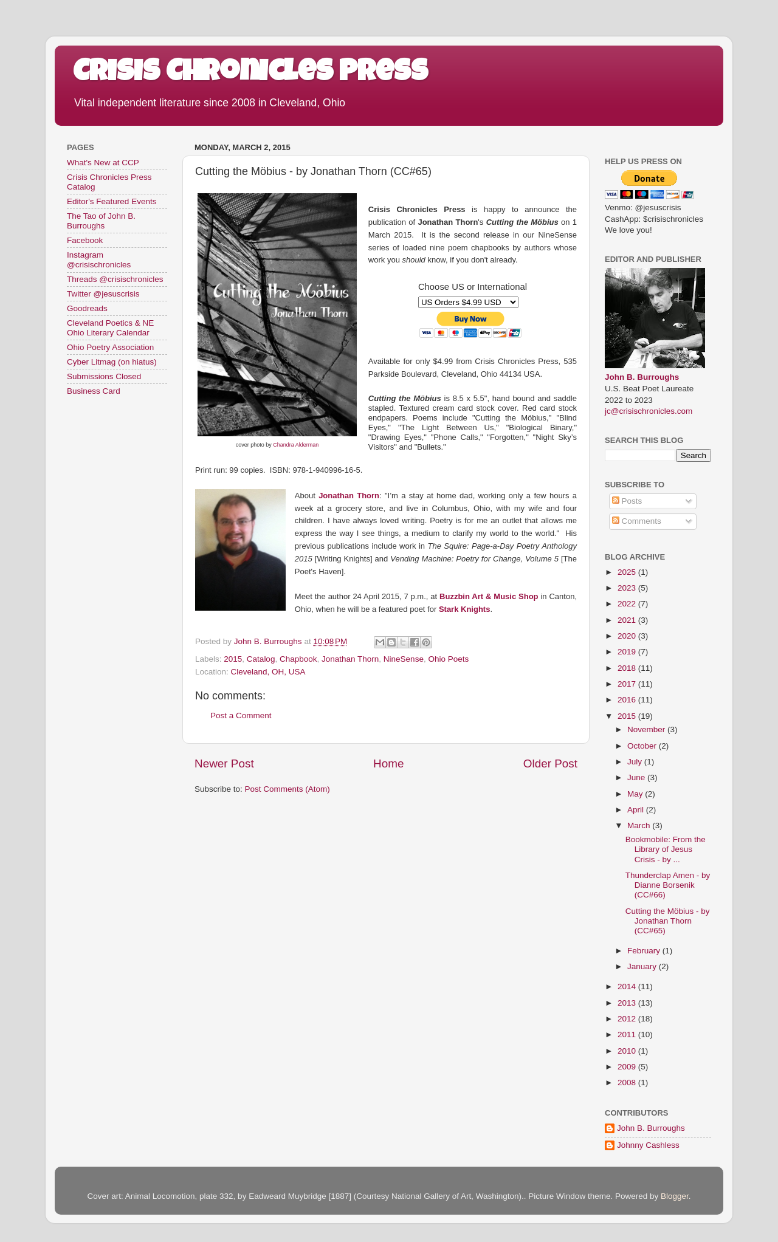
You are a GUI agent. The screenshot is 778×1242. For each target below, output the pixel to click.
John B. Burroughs (642, 377)
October (643, 745)
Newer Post (224, 763)
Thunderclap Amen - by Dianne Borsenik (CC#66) (668, 885)
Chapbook (298, 659)
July (635, 761)
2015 (233, 659)
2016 (628, 699)
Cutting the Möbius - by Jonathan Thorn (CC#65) (667, 921)
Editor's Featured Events (111, 201)
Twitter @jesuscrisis (103, 293)
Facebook (85, 240)
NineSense (404, 659)
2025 (628, 572)
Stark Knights (465, 609)
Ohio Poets (448, 659)
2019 (628, 651)
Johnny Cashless (648, 1145)
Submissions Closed (104, 376)
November (647, 729)
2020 (628, 635)
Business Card (93, 391)
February (645, 950)
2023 (628, 587)
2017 (628, 683)
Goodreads (87, 308)
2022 (628, 603)
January (643, 966)
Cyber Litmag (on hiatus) (112, 361)
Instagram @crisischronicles (99, 259)
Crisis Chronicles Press (250, 74)
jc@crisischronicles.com (648, 411)
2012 (628, 1018)
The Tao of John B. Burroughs (101, 220)
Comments (636, 521)
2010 (628, 1050)
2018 (628, 668)
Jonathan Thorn (348, 495)
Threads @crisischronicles (115, 279)
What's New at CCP (103, 162)
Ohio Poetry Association (110, 347)
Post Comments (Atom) (287, 789)
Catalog (261, 659)
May (636, 793)
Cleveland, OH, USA (268, 671)
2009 (628, 1066)
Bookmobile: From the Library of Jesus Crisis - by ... (665, 849)
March (639, 825)
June (637, 777)
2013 (628, 1002)
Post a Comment (241, 715)
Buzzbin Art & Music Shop (488, 596)
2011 (628, 1034)
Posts (627, 501)
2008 (628, 1082)
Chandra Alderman (295, 445)
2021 (628, 620)
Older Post (550, 763)
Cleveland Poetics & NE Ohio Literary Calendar (110, 327)
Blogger (675, 1196)
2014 (628, 986)
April (636, 809)
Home (388, 763)
